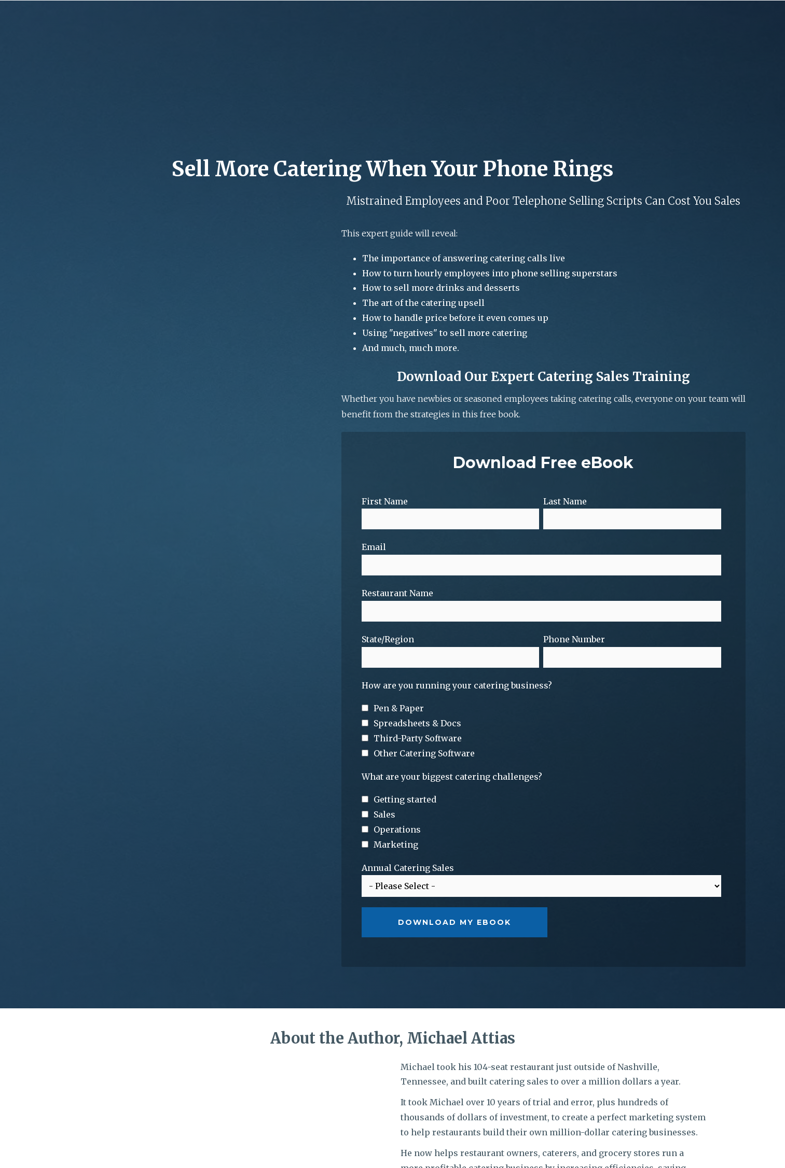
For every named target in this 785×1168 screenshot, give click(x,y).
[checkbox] (542, 641)
